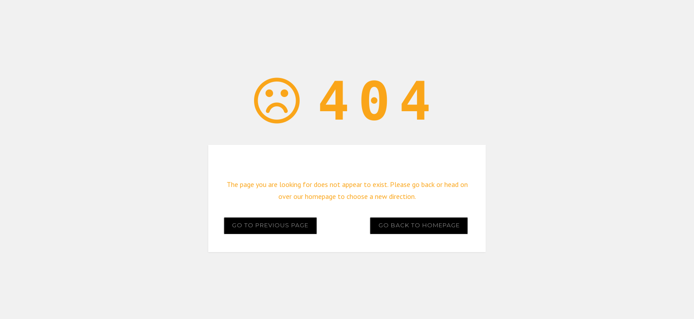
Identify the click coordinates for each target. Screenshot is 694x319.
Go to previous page (270, 225)
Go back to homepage (419, 225)
